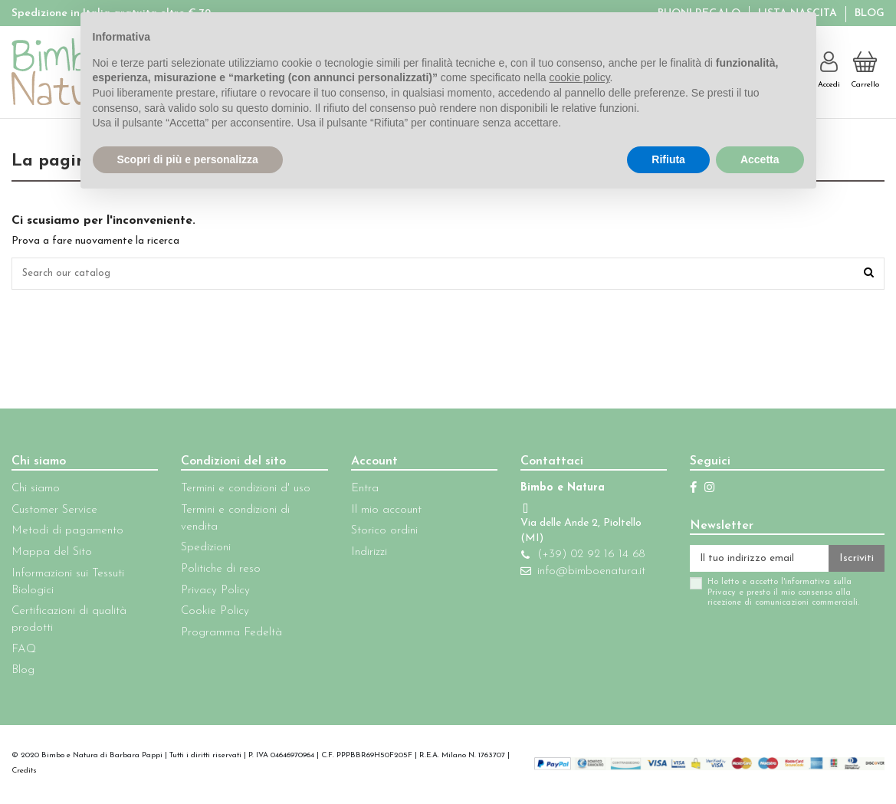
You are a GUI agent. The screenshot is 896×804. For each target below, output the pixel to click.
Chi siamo (35, 491)
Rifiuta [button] (668, 159)
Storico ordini (376, 533)
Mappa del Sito (51, 554)
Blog (870, 13)
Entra (357, 491)
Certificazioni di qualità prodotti (68, 622)
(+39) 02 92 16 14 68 (580, 557)
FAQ (23, 652)
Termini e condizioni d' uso (242, 491)
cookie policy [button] (579, 77)
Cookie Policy (212, 613)
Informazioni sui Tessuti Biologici (67, 584)
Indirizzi (361, 554)
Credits (24, 773)
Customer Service (54, 512)
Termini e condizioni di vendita (232, 521)
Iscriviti (856, 561)
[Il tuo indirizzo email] (752, 561)
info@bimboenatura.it (581, 573)
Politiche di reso (218, 571)
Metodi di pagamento (67, 533)
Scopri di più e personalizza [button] (187, 159)
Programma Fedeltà (228, 635)
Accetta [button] (759, 159)
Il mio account (378, 512)
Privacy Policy (212, 593)
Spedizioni (203, 550)
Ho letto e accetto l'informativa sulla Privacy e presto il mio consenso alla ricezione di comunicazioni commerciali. (769, 597)
